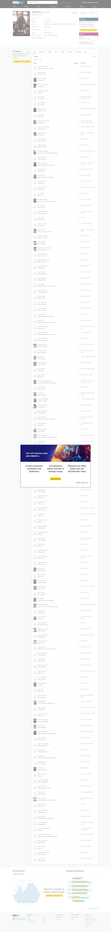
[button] (55, 479)
